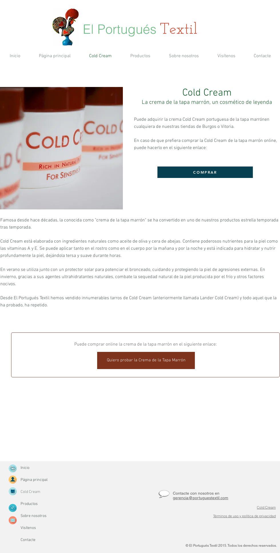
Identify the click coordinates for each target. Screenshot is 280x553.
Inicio (25, 467)
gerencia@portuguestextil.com (200, 497)
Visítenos (28, 528)
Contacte (28, 540)
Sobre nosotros (34, 516)
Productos (29, 504)
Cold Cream (30, 491)
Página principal (34, 479)
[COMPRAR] (205, 172)
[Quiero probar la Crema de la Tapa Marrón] (146, 360)
